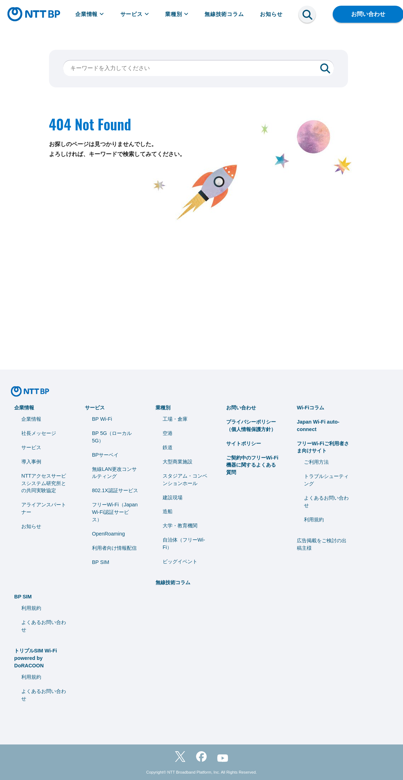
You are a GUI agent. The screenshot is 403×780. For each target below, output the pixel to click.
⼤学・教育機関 (180, 525)
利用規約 (314, 519)
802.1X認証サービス (115, 490)
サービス (134, 14)
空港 (168, 433)
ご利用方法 (316, 462)
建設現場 (173, 497)
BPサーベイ (105, 455)
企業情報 (89, 14)
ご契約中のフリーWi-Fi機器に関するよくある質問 (252, 465)
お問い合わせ (241, 407)
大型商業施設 (177, 461)
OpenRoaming (108, 534)
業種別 (176, 14)
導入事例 (31, 461)
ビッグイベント (180, 561)
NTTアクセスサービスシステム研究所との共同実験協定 (43, 483)
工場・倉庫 (175, 419)
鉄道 (168, 447)
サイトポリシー (243, 443)
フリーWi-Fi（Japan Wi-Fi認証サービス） (115, 512)
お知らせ (271, 14)
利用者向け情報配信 (114, 548)
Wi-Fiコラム (310, 407)
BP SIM (100, 562)
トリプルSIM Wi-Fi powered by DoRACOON (35, 658)
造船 (168, 511)
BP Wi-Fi (102, 419)
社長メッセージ (38, 433)
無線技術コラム (224, 14)
